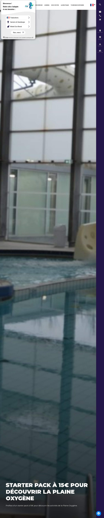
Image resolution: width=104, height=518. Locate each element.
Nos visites (55, 5)
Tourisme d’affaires (77, 5)
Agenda (46, 5)
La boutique (65, 5)
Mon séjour (38, 5)
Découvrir (29, 5)
